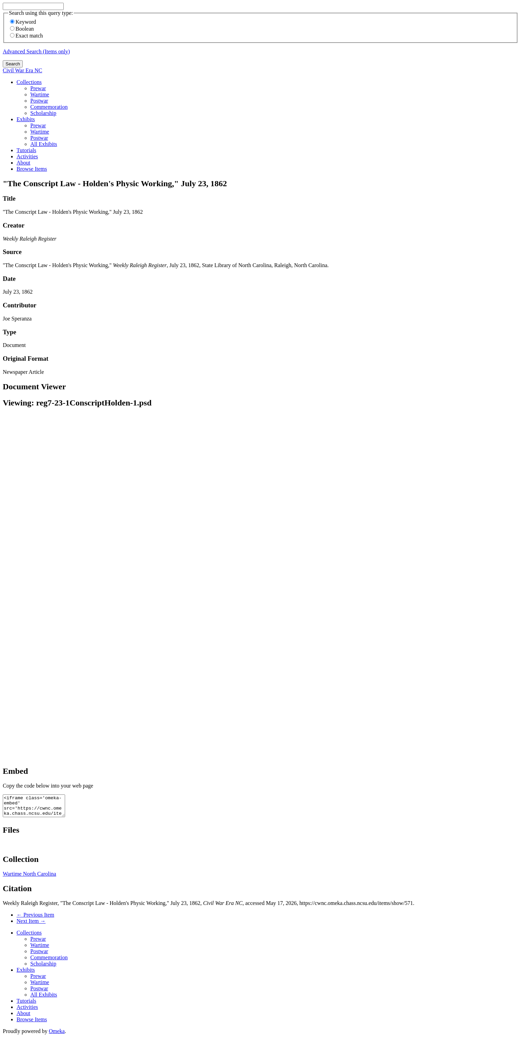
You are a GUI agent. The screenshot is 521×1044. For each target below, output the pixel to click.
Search (13, 63)
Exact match (26, 36)
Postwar (39, 101)
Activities (27, 156)
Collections (29, 82)
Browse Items (32, 169)
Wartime (39, 94)
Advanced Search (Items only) (36, 51)
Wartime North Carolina (29, 878)
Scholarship (43, 113)
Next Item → (31, 925)
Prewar (38, 88)
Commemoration (48, 107)
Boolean (22, 29)
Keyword (23, 22)
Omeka (57, 1035)
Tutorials (26, 150)
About (23, 163)
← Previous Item (35, 919)
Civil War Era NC (22, 70)
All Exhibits (43, 144)
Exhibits (26, 119)
